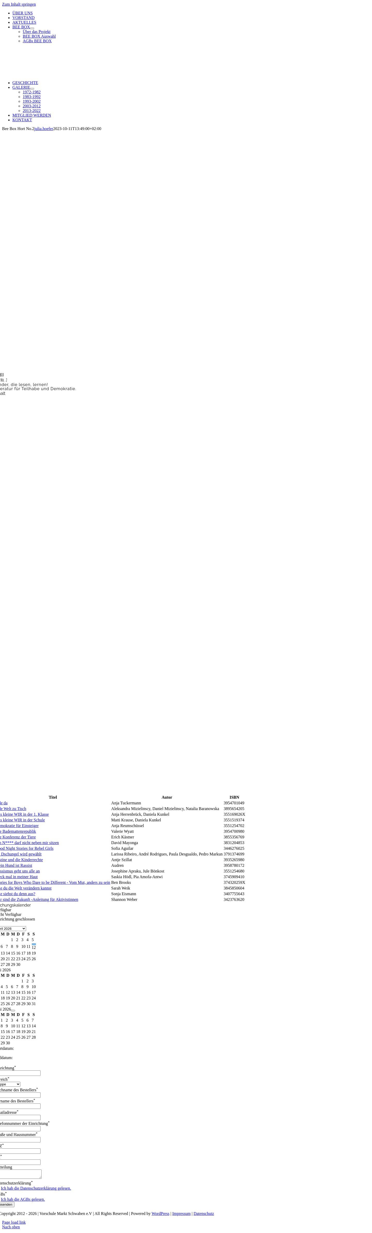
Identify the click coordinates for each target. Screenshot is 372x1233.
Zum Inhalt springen (19, 4)
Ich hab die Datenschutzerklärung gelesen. (36, 1190)
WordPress (160, 1215)
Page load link (14, 1224)
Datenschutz (203, 1215)
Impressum (181, 1215)
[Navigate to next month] (13, 1010)
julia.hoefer (43, 128)
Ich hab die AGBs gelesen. (23, 1201)
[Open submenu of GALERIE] (32, 89)
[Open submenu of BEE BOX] (32, 28)
